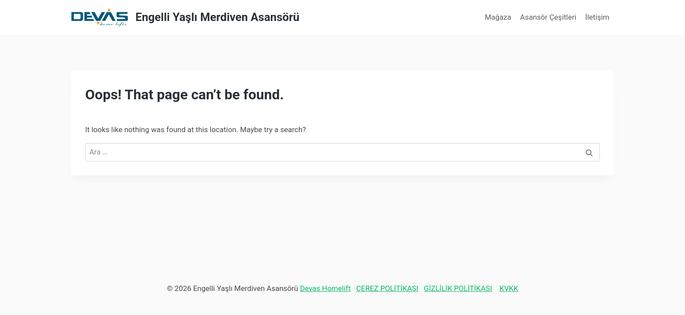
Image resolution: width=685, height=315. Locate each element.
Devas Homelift (325, 288)
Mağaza (498, 17)
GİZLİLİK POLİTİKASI (458, 288)
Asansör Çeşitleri (548, 17)
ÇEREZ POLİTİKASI (387, 288)
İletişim (597, 17)
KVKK (508, 288)
